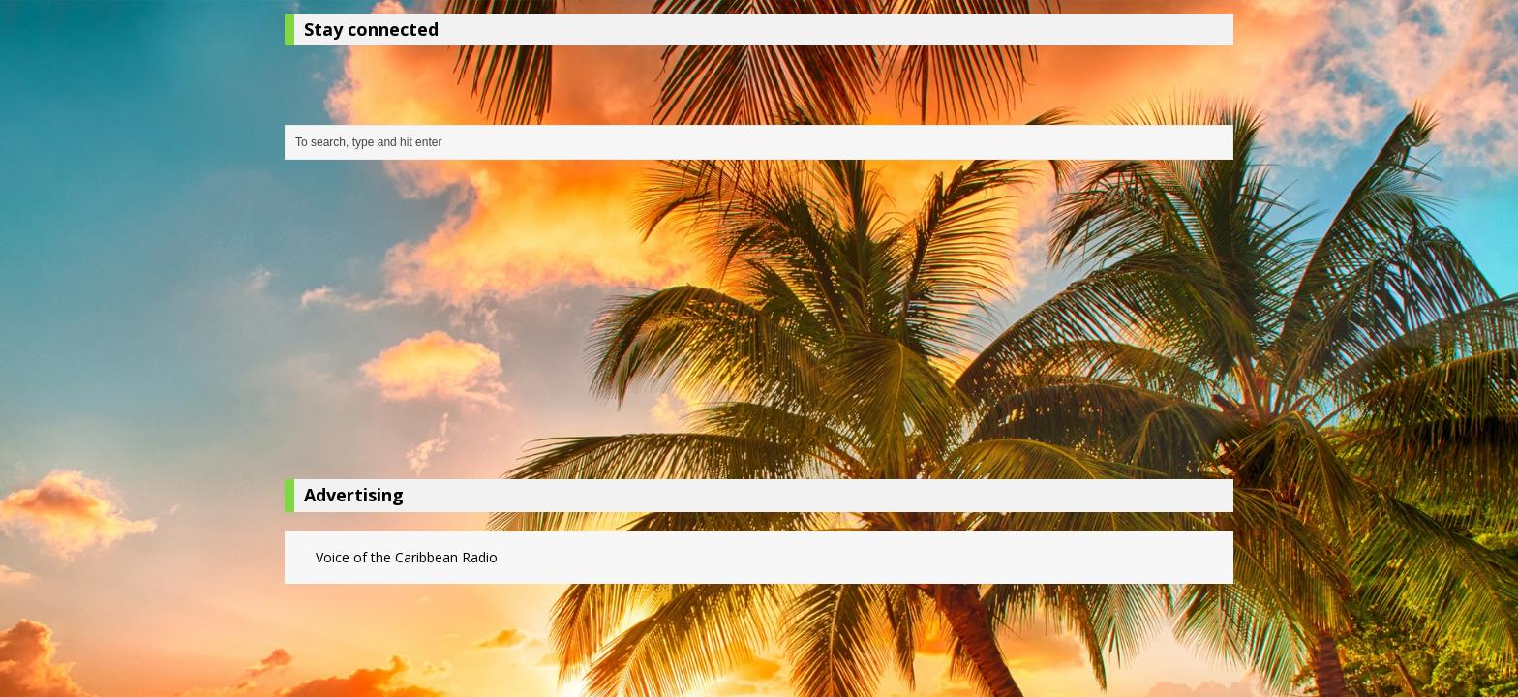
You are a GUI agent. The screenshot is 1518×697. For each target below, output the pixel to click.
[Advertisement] (759, 324)
